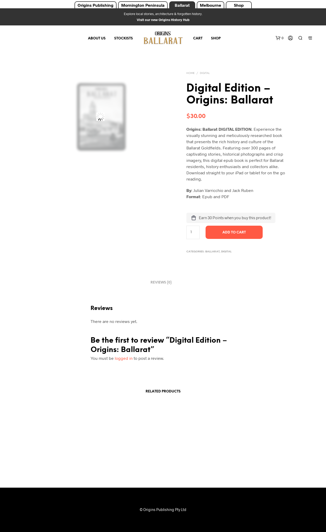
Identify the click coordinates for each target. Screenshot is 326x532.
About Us (97, 38)
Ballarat (182, 5)
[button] (279, 38)
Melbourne (210, 5)
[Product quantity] (193, 232)
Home (190, 73)
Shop (239, 5)
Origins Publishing (95, 5)
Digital (205, 73)
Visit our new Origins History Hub (163, 20)
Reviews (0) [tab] (161, 282)
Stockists (123, 38)
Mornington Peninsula (143, 5)
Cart (197, 38)
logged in (124, 358)
